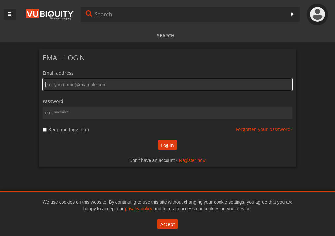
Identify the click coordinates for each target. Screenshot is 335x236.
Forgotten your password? (264, 129)
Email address (58, 73)
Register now (192, 160)
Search (166, 35)
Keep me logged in (68, 130)
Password (53, 101)
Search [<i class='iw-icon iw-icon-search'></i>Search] (89, 13)
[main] (167, 111)
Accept (167, 224)
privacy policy (138, 208)
